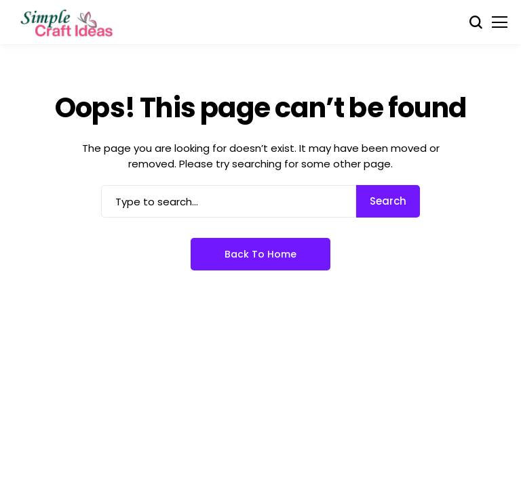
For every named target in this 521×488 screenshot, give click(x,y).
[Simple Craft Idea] (68, 22)
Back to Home (260, 254)
